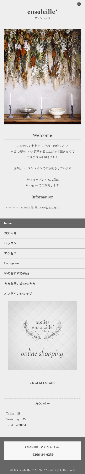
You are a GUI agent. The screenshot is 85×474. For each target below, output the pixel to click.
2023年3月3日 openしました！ (40, 207)
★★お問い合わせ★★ (19, 283)
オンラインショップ (18, 293)
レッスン (10, 243)
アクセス (10, 253)
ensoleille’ (42, 11)
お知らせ (10, 233)
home (8, 223)
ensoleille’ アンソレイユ (33, 470)
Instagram (11, 263)
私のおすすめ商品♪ (17, 273)
